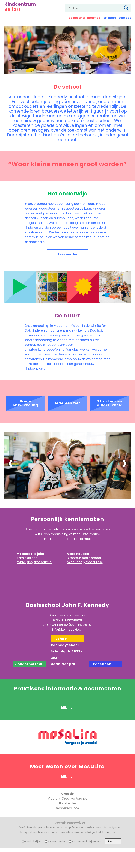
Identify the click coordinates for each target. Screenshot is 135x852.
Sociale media (56, 841)
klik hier (67, 707)
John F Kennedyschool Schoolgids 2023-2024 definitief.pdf (66, 651)
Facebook (102, 664)
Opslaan (113, 841)
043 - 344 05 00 (55, 624)
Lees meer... (112, 832)
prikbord (109, 18)
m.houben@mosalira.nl (85, 562)
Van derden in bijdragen (86, 841)
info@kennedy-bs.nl (67, 629)
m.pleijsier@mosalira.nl (34, 562)
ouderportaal (30, 664)
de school (94, 18)
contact (124, 18)
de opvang (77, 18)
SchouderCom (67, 808)
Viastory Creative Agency (68, 798)
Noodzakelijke (32, 841)
